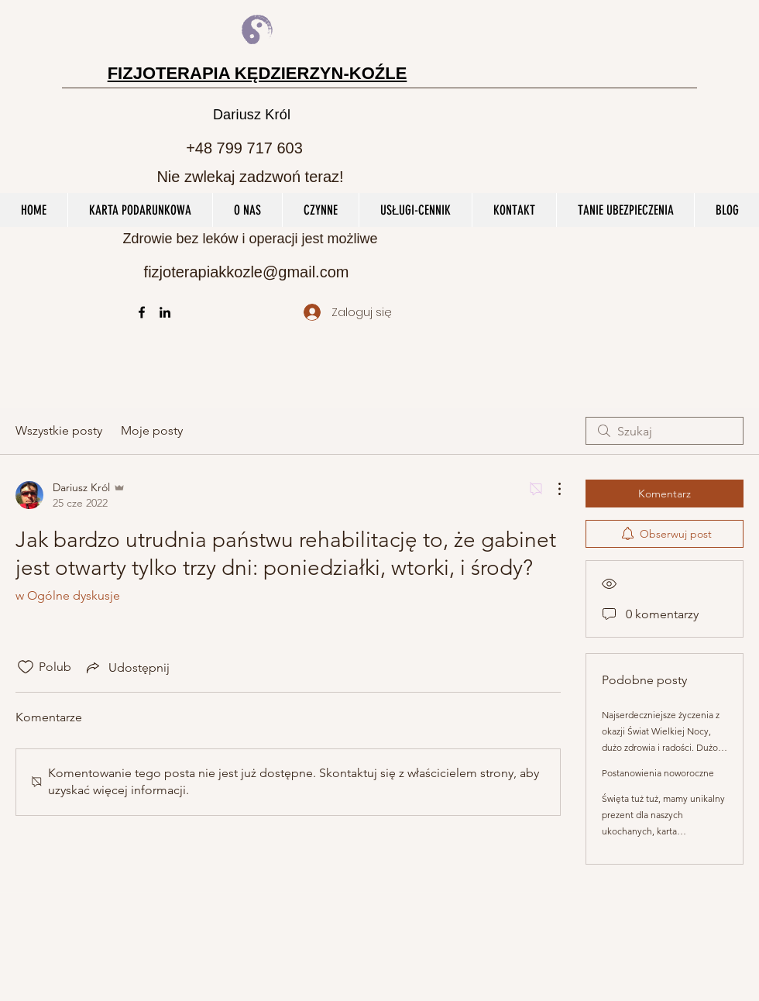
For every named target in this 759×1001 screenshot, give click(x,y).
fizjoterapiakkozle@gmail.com (246, 271)
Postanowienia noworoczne (658, 773)
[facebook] (141, 312)
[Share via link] (127, 667)
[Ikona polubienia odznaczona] (25, 667)
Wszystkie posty (58, 430)
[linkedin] (165, 312)
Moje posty (152, 430)
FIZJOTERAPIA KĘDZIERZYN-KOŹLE (257, 73)
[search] (665, 431)
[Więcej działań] (551, 489)
